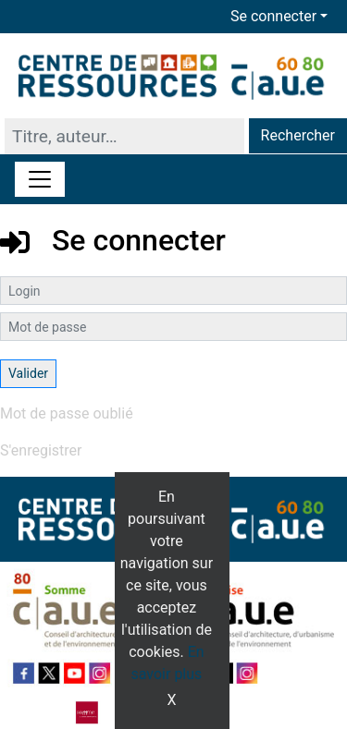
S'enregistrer (40, 450)
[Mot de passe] (173, 326)
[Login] (173, 290)
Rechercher (298, 135)
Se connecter (273, 16)
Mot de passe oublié (66, 413)
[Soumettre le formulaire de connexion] (28, 373)
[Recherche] (124, 136)
